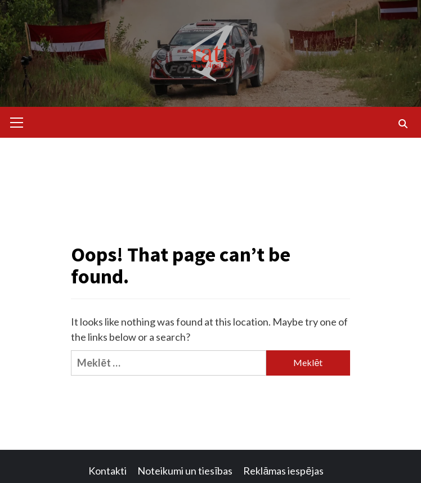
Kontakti (107, 470)
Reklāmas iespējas (283, 470)
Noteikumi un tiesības (184, 470)
